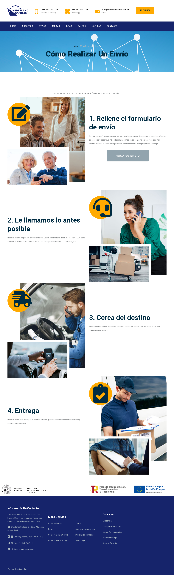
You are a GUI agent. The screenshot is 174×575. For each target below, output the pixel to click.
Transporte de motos (112, 526)
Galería (82, 26)
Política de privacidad (17, 569)
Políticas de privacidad (84, 535)
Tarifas (56, 26)
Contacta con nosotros (85, 529)
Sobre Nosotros (55, 524)
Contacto (112, 26)
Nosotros (27, 26)
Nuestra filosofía (110, 543)
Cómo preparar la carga (58, 540)
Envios (42, 26)
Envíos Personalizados (112, 532)
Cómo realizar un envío (58, 535)
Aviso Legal (80, 540)
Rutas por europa (110, 538)
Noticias (96, 26)
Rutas (69, 26)
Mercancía (107, 521)
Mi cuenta (145, 10)
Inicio (13, 26)
